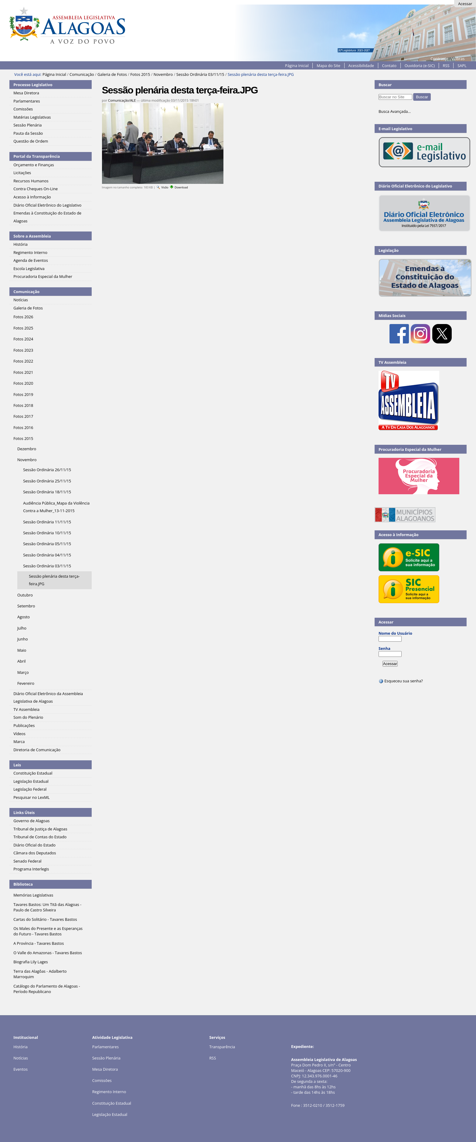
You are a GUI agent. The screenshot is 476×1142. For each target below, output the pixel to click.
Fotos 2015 (140, 74)
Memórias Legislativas (33, 895)
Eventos (20, 1069)
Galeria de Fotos (112, 74)
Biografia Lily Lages (30, 962)
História (20, 1046)
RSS (446, 65)
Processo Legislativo (32, 84)
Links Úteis (24, 812)
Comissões (102, 1080)
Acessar (465, 3)
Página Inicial (297, 65)
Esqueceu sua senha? (401, 681)
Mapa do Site (328, 65)
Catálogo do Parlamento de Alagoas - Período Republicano (46, 988)
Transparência (222, 1046)
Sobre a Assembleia (32, 236)
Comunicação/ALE (122, 100)
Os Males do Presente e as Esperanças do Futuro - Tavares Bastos (48, 931)
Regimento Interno (109, 1091)
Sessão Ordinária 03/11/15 (200, 74)
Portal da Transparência (36, 156)
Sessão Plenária (106, 1058)
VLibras (457, 58)
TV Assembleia (392, 362)
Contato (389, 65)
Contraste (439, 58)
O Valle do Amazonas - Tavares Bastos (47, 952)
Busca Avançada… (395, 111)
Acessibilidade (361, 65)
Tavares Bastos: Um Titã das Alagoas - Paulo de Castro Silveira (47, 907)
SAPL (462, 65)
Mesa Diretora (105, 1069)
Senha (384, 648)
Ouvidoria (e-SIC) (420, 65)
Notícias (20, 1058)
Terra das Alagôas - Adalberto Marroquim (39, 973)
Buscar (385, 84)
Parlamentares (105, 1046)
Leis (17, 765)
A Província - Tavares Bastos (38, 943)
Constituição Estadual (111, 1103)
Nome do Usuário (395, 633)
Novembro (163, 74)
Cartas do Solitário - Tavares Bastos (45, 919)
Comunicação (82, 74)
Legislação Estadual (109, 1114)
